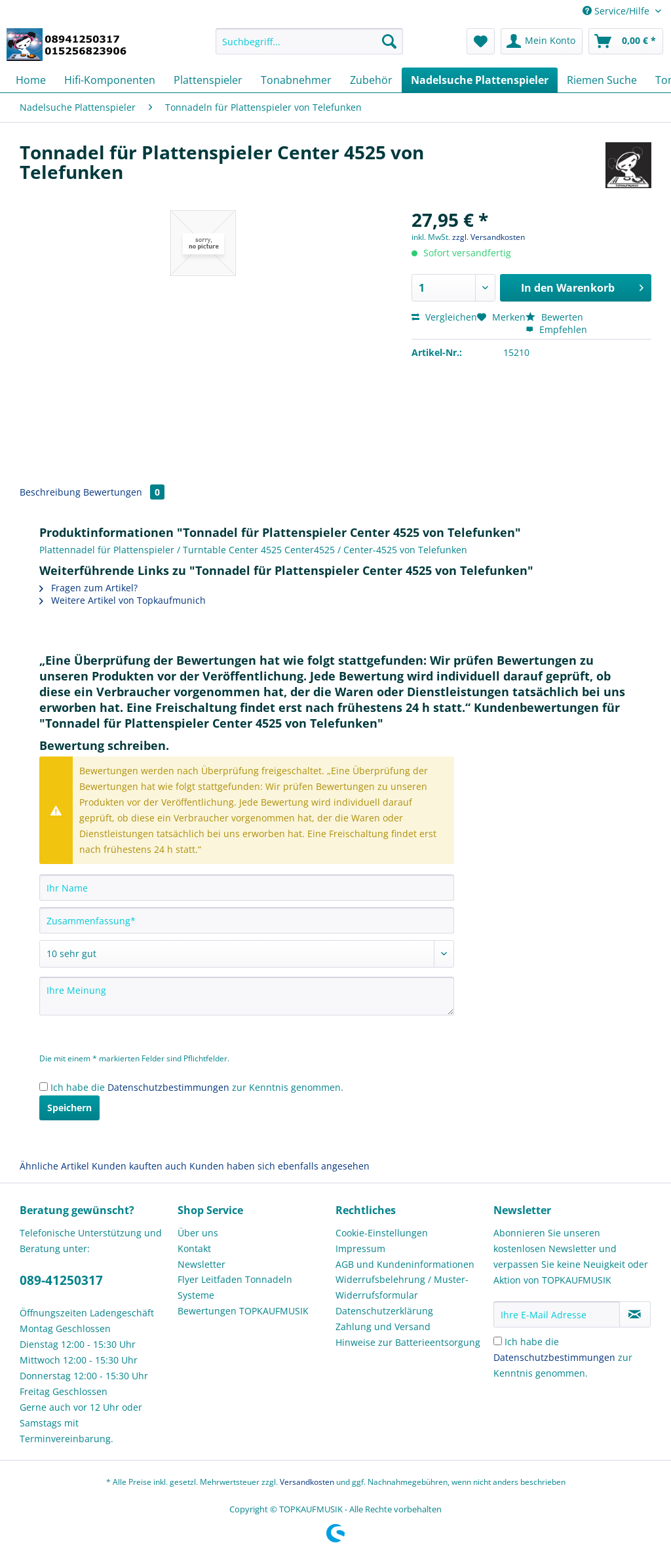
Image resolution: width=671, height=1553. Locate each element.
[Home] (31, 80)
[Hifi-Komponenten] (109, 80)
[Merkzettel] (481, 41)
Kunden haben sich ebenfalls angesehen (279, 1166)
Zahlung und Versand (383, 1326)
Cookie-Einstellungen (382, 1233)
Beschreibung (50, 492)
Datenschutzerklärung (384, 1311)
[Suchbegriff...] (310, 41)
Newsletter (201, 1264)
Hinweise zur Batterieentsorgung (408, 1342)
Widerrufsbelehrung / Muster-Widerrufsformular (402, 1287)
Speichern (69, 1107)
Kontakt (194, 1248)
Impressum (360, 1248)
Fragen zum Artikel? (88, 587)
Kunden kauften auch (139, 1166)
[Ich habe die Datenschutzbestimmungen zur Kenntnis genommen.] (43, 1086)
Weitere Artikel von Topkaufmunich (122, 600)
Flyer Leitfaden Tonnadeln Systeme (235, 1287)
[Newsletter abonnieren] (635, 1314)
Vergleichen (444, 317)
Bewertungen (123, 492)
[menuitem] (310, 47)
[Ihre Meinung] (246, 996)
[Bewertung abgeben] (246, 954)
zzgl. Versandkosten (488, 237)
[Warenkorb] (625, 41)
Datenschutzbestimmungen (168, 1087)
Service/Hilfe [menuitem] (617, 11)
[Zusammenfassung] (246, 920)
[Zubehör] (371, 80)
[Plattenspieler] (208, 80)
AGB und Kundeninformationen (405, 1264)
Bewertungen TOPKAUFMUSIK (243, 1311)
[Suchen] (389, 41)
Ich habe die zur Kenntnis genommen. (196, 1087)
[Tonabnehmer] (296, 80)
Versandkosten (307, 1481)
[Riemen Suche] (602, 80)
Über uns (198, 1233)
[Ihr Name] (246, 888)
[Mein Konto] (542, 41)
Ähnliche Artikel (54, 1166)
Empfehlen (556, 329)
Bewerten (554, 317)
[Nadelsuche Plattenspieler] (480, 80)
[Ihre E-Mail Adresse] (556, 1314)
